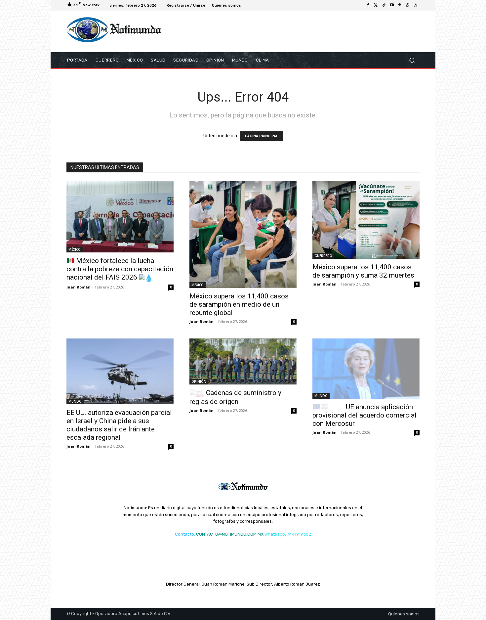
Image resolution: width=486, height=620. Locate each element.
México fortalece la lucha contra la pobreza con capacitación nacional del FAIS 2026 (119, 269)
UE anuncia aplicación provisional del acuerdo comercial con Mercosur (364, 415)
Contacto (184, 534)
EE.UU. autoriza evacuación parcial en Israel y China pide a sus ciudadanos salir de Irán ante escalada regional (119, 425)
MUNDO (75, 401)
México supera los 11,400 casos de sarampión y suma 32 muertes (363, 271)
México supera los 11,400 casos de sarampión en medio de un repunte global (239, 304)
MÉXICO (74, 249)
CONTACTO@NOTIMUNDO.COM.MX (229, 534)
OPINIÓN (198, 381)
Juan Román (78, 287)
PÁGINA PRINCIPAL (261, 136)
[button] (412, 60)
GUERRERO (323, 255)
